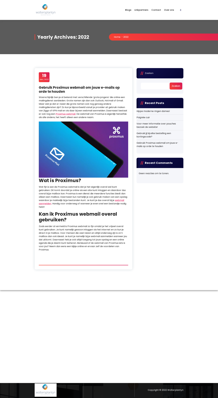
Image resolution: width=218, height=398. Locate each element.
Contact (156, 10)
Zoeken (149, 73)
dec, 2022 (44, 77)
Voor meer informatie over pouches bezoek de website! (156, 125)
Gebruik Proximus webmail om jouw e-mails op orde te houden (79, 89)
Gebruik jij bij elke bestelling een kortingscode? (154, 135)
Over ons (169, 10)
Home (117, 37)
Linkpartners (141, 10)
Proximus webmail (65, 114)
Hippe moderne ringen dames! (153, 111)
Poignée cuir (143, 117)
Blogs (128, 10)
